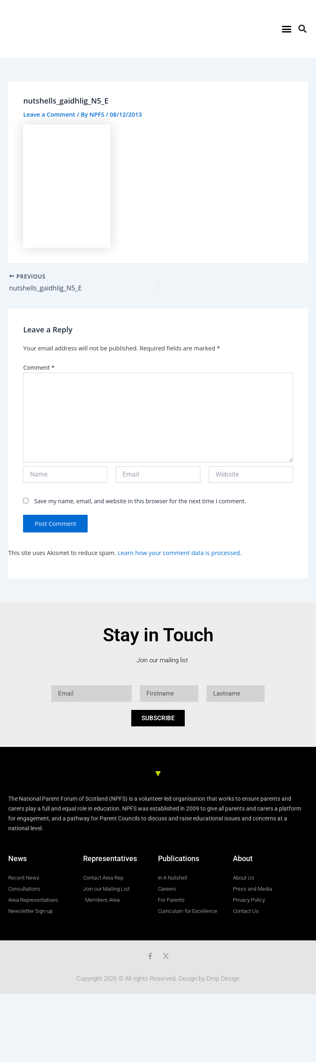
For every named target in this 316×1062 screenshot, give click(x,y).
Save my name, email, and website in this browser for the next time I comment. (140, 501)
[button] (286, 29)
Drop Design (223, 978)
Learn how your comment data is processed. (180, 552)
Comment (38, 367)
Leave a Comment (49, 114)
